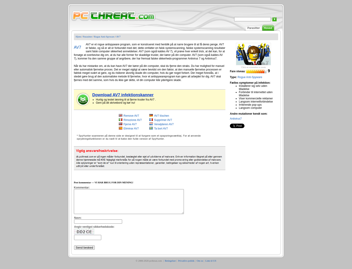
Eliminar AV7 (131, 128)
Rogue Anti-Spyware (104, 36)
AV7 (118, 36)
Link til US (210, 265)
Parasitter (253, 28)
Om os (200, 265)
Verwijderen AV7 (164, 124)
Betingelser (170, 265)
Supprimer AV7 (163, 120)
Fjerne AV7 (129, 124)
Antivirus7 (236, 118)
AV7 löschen (161, 115)
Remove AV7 (131, 115)
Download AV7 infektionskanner (123, 95)
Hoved (268, 28)
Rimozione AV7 (132, 120)
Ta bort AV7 (161, 128)
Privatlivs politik (186, 265)
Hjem (78, 36)
